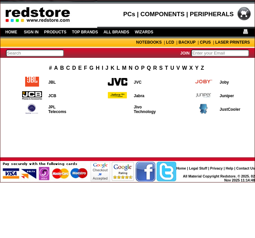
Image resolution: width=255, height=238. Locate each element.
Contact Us (245, 168)
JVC (137, 82)
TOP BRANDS (85, 32)
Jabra (139, 96)
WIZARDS (144, 32)
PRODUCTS (55, 32)
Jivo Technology (144, 109)
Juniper (227, 96)
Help (229, 168)
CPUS (205, 42)
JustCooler (230, 109)
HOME (11, 32)
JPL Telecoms (57, 109)
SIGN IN (31, 32)
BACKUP (187, 42)
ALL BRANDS (116, 32)
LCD (170, 42)
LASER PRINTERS (232, 42)
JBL (52, 82)
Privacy (216, 168)
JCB (52, 96)
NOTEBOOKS (149, 42)
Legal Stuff (198, 168)
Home (181, 168)
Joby (224, 82)
